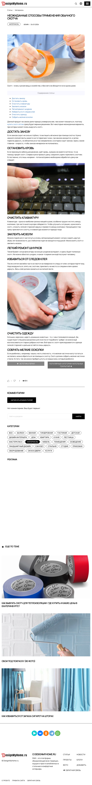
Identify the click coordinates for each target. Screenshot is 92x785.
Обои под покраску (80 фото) (18, 661)
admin (26, 24)
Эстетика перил (26, 363)
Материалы (14, 24)
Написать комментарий (22, 400)
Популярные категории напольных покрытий (66, 365)
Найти (78, 416)
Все (11, 433)
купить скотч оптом (15, 124)
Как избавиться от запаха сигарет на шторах (27, 716)
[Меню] (87, 3)
